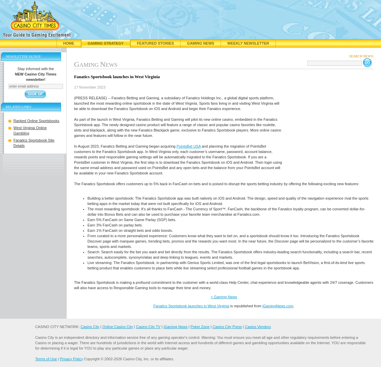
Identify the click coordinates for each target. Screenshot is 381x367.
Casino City (89, 327)
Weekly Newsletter (248, 43)
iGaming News (176, 327)
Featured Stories (155, 43)
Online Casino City (118, 327)
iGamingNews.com (277, 306)
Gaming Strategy (106, 43)
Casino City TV (148, 327)
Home (68, 43)
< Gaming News (224, 297)
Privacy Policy (71, 359)
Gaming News (200, 43)
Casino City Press (227, 327)
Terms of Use (46, 359)
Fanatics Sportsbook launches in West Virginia (191, 306)
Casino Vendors (258, 327)
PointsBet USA (189, 146)
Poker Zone (199, 327)
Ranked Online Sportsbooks (36, 121)
